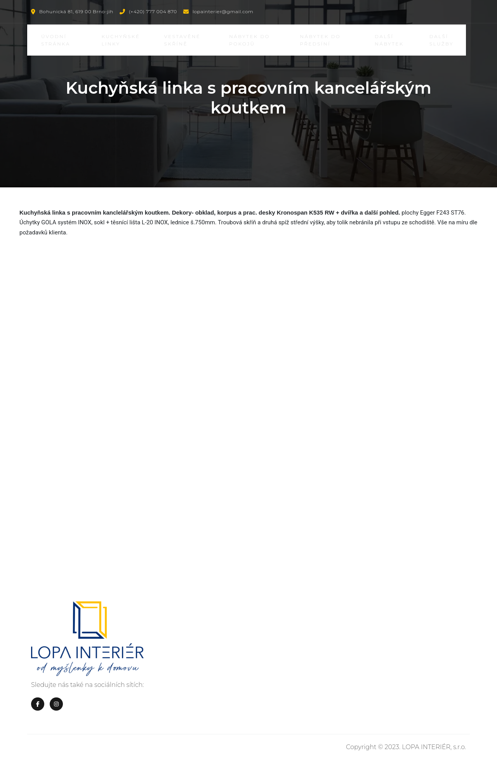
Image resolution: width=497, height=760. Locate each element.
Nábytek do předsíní (321, 40)
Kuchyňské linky (122, 40)
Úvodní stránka (57, 40)
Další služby (443, 40)
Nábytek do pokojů (251, 40)
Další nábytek (390, 40)
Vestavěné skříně (184, 40)
